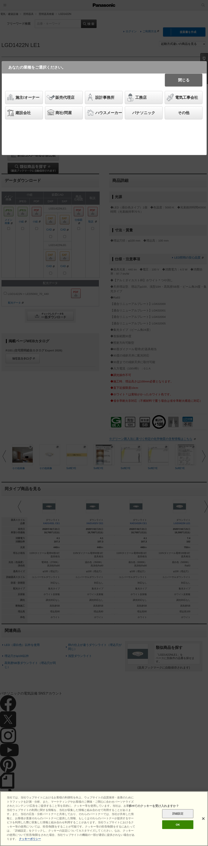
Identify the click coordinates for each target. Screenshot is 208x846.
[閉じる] (203, 818)
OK (178, 824)
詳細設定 (178, 813)
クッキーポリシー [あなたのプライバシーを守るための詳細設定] (30, 838)
